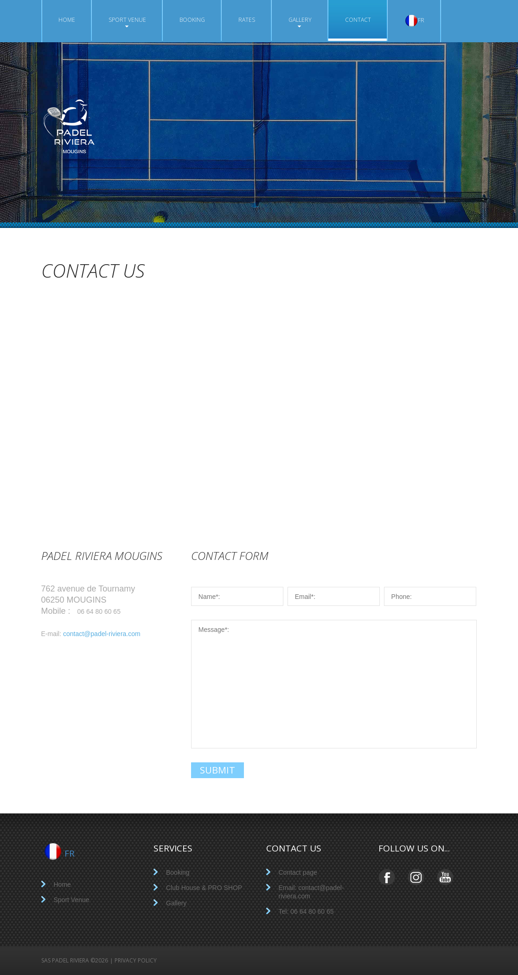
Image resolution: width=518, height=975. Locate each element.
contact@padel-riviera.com (102, 633)
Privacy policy (136, 960)
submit (217, 770)
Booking (192, 20)
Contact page (298, 872)
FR (414, 20)
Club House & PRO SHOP (204, 887)
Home (66, 20)
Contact (358, 20)
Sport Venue (127, 22)
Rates (246, 20)
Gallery (300, 22)
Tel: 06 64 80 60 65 (306, 911)
